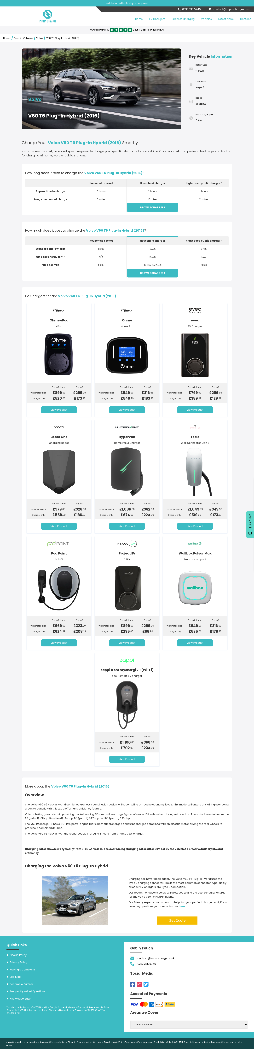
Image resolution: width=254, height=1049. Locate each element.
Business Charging (183, 19)
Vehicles (206, 19)
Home (139, 19)
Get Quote (177, 920)
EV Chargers (157, 19)
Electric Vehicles (23, 38)
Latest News (226, 19)
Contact (245, 19)
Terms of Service (87, 1007)
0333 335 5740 (189, 9)
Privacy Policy (65, 1007)
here (182, 906)
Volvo (39, 38)
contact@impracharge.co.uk (229, 9)
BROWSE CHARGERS (152, 207)
